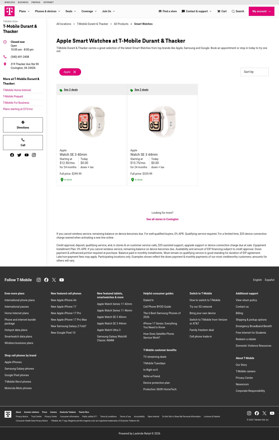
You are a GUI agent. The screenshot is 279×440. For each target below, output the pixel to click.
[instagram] (34, 155)
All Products (121, 23)
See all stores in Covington (162, 219)
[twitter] (19, 155)
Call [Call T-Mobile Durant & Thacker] (23, 142)
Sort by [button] (254, 72)
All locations (63, 23)
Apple (67, 71)
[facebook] (12, 155)
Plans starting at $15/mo (18, 109)
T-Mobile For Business (16, 102)
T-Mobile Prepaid (13, 96)
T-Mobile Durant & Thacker (92, 23)
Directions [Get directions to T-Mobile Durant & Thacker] (23, 124)
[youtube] (26, 155)
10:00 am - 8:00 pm (22, 45)
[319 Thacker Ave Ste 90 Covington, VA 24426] (23, 66)
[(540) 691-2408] (23, 57)
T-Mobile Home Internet (17, 90)
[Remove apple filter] (70, 72)
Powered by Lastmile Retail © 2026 (139, 433)
